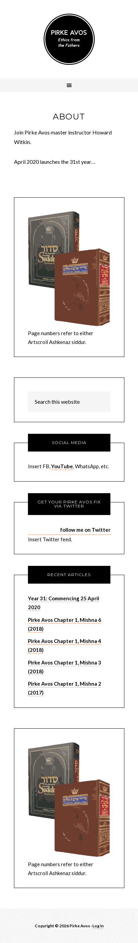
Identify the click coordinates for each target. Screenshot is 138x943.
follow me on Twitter (85, 530)
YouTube (62, 466)
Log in (98, 925)
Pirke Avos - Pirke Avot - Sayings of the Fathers (69, 39)
